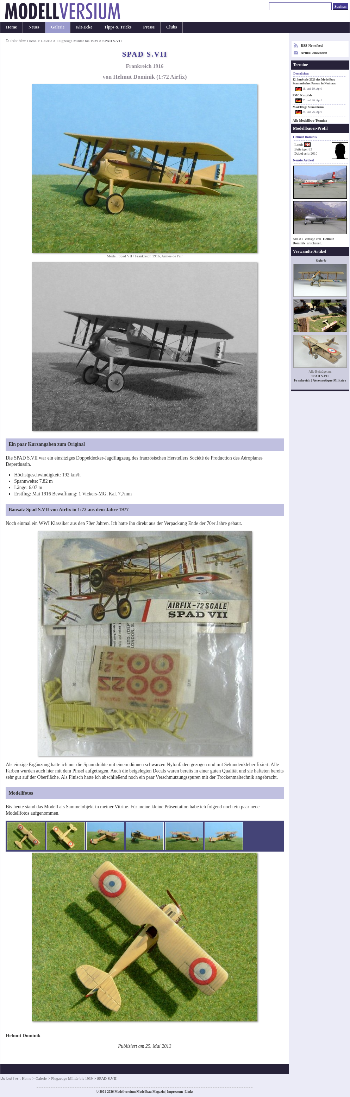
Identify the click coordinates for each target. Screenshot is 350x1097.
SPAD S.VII (320, 376)
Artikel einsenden (314, 53)
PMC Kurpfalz (302, 95)
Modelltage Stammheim (308, 107)
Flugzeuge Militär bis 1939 (77, 41)
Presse (149, 27)
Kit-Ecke (84, 27)
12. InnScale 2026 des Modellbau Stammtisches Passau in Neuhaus (314, 81)
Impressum (175, 1091)
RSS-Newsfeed (312, 45)
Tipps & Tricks (117, 27)
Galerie (57, 27)
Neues (34, 27)
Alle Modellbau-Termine (310, 120)
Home (11, 27)
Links (189, 1091)
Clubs (171, 27)
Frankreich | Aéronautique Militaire (320, 380)
